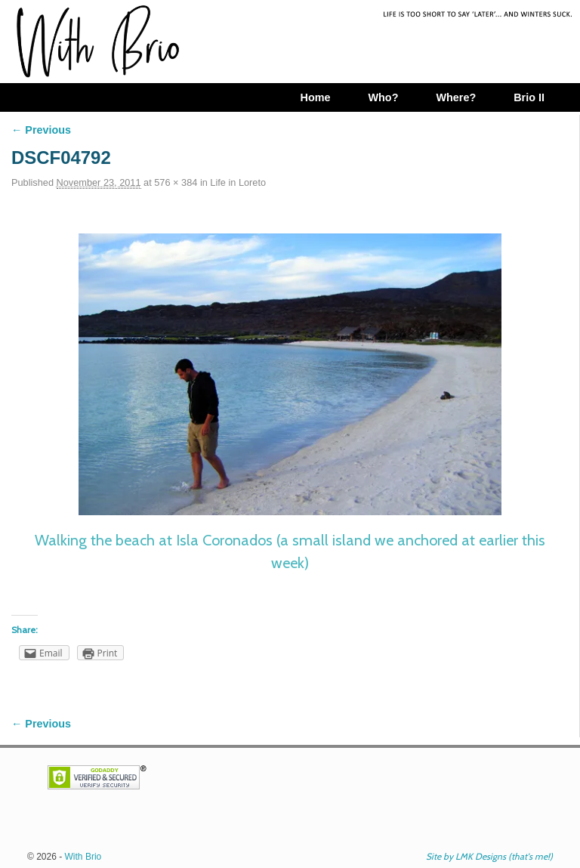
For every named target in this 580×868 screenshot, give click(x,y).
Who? (383, 97)
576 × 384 (175, 182)
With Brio (83, 856)
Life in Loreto (238, 182)
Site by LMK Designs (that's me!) (489, 856)
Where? (456, 97)
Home (315, 97)
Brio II (529, 97)
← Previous (41, 130)
